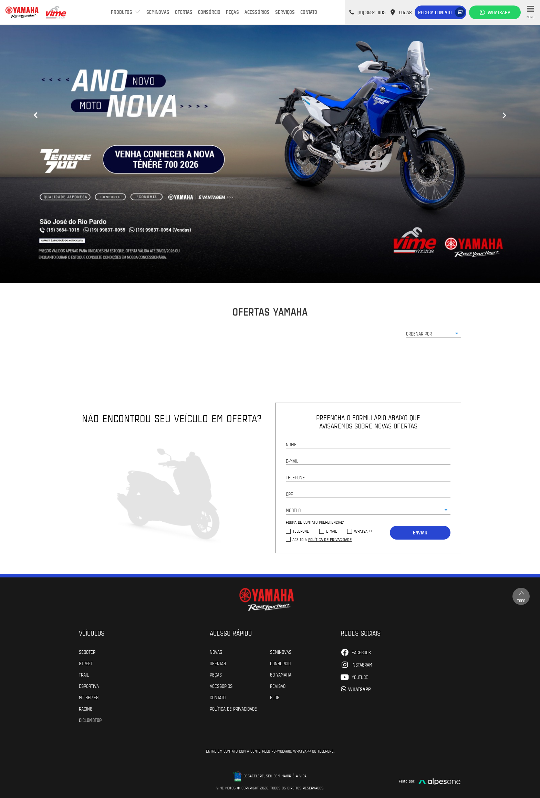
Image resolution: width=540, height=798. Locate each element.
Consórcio (209, 12)
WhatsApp (363, 531)
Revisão (277, 686)
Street (86, 663)
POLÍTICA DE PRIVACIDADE (233, 708)
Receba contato (435, 12)
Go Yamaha (280, 674)
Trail (84, 674)
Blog (274, 697)
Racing (85, 708)
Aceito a (322, 539)
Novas (216, 652)
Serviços (285, 12)
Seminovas (157, 12)
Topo (521, 596)
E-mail (331, 531)
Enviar (420, 532)
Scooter (87, 652)
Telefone (301, 531)
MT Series (88, 697)
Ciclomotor (90, 720)
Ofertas (184, 12)
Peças (232, 12)
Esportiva (89, 686)
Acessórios (257, 12)
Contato (308, 12)
